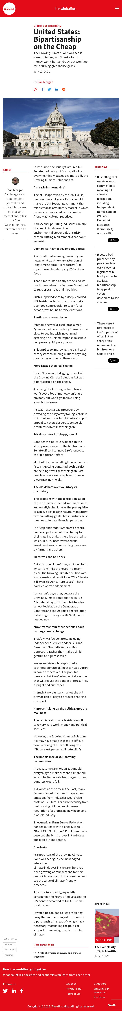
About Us (71, 983)
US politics (8, 955)
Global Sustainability (47, 26)
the (65, 8)
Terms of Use (73, 993)
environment (9, 944)
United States (10, 949)
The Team (99, 997)
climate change (10, 939)
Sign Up (112, 1005)
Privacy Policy (73, 988)
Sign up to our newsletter (101, 990)
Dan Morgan (45, 82)
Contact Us (100, 983)
